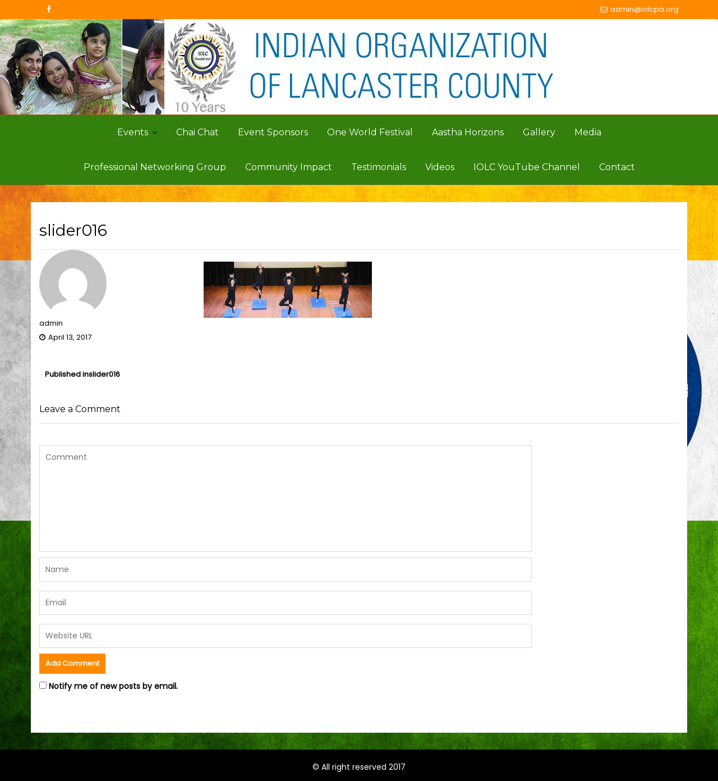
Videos (439, 167)
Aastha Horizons (468, 132)
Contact (617, 167)
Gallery (539, 132)
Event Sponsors (273, 132)
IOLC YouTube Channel (526, 167)
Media (587, 132)
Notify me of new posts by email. (113, 686)
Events (132, 132)
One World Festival (370, 132)
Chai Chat (197, 132)
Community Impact (288, 167)
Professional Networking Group (155, 167)
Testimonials (378, 167)
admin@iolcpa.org (639, 10)
